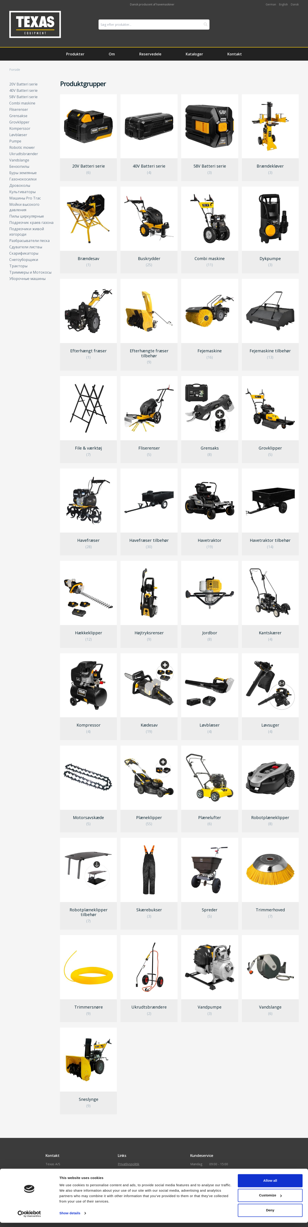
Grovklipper (19, 122)
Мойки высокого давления (24, 207)
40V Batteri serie (23, 90)
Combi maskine (22, 103)
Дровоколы (19, 185)
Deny (270, 1214)
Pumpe (15, 141)
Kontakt (234, 54)
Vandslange (19, 160)
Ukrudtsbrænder (23, 153)
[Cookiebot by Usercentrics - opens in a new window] (29, 1218)
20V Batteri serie (23, 84)
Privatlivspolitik (128, 1164)
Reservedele (150, 54)
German (271, 4)
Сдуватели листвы (25, 246)
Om (112, 54)
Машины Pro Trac (25, 198)
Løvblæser (18, 134)
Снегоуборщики (23, 259)
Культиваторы (22, 191)
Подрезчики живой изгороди (26, 231)
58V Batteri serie (23, 96)
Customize (270, 1199)
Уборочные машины (27, 278)
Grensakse (18, 115)
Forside (14, 69)
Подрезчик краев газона (31, 222)
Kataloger (194, 54)
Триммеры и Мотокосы (30, 272)
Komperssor (19, 128)
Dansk (295, 4)
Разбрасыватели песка (29, 240)
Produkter (75, 54)
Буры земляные (23, 172)
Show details (69, 1217)
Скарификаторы (23, 253)
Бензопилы (19, 166)
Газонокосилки (22, 179)
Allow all (270, 1185)
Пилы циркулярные (26, 216)
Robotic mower (22, 147)
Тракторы (18, 265)
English (283, 4)
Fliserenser (18, 109)
